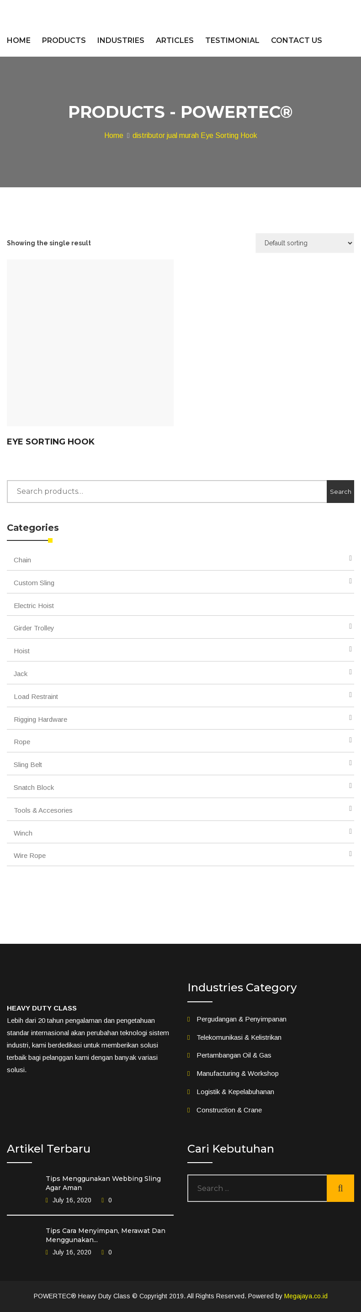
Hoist (22, 651)
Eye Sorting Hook (51, 442)
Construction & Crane (229, 1110)
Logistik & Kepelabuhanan (235, 1091)
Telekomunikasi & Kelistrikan (238, 1037)
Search (340, 491)
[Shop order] (304, 243)
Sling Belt (28, 764)
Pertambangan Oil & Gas (233, 1055)
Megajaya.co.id (306, 1296)
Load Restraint (36, 696)
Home (113, 135)
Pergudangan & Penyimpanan (241, 1019)
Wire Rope (30, 855)
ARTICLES (175, 40)
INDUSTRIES (120, 40)
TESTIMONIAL (232, 40)
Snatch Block (34, 787)
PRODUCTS (64, 40)
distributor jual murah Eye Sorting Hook (195, 135)
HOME (19, 40)
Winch (23, 833)
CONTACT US (296, 40)
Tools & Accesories (43, 810)
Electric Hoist (34, 605)
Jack (20, 673)
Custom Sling (34, 583)
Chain (22, 560)
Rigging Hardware (40, 719)
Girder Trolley (34, 628)
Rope (22, 742)
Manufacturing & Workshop (237, 1073)
